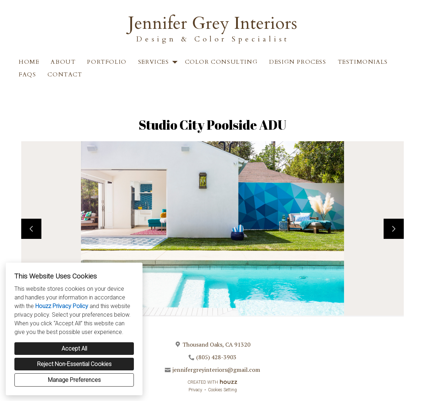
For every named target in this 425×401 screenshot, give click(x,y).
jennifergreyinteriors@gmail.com (216, 370)
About (63, 62)
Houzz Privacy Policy (61, 306)
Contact (65, 75)
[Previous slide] (31, 229)
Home (29, 62)
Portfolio (106, 62)
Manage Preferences (74, 380)
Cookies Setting (222, 389)
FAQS (27, 75)
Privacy (195, 389)
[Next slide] (394, 229)
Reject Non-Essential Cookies (74, 364)
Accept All (74, 348)
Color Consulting (221, 62)
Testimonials (363, 62)
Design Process (297, 62)
